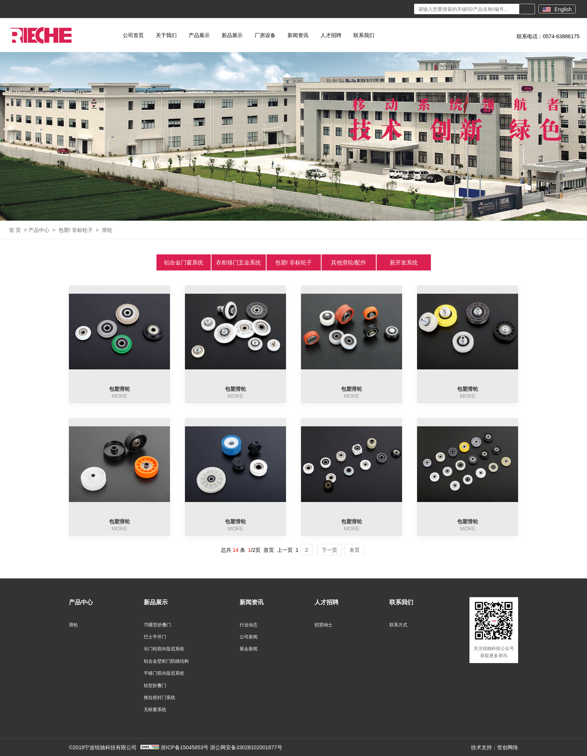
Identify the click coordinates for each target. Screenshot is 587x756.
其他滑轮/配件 (348, 262)
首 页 (15, 230)
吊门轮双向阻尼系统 (164, 648)
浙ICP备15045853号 (185, 747)
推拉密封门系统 (159, 697)
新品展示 (232, 35)
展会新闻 (249, 648)
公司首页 (133, 35)
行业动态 (249, 625)
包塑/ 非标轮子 (75, 230)
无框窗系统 (155, 709)
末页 (354, 550)
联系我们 (363, 35)
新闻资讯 (298, 35)
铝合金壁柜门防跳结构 (166, 661)
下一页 (329, 550)
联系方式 (398, 625)
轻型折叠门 (155, 685)
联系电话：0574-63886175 (548, 36)
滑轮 (107, 230)
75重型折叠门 (157, 625)
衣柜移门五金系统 (238, 262)
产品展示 (199, 35)
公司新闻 (249, 636)
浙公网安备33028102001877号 (246, 747)
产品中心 (38, 230)
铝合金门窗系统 (183, 262)
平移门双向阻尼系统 (164, 673)
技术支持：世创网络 (494, 747)
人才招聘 (330, 35)
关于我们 (166, 35)
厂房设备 (265, 35)
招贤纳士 (323, 625)
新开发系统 (404, 262)
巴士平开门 (155, 636)
